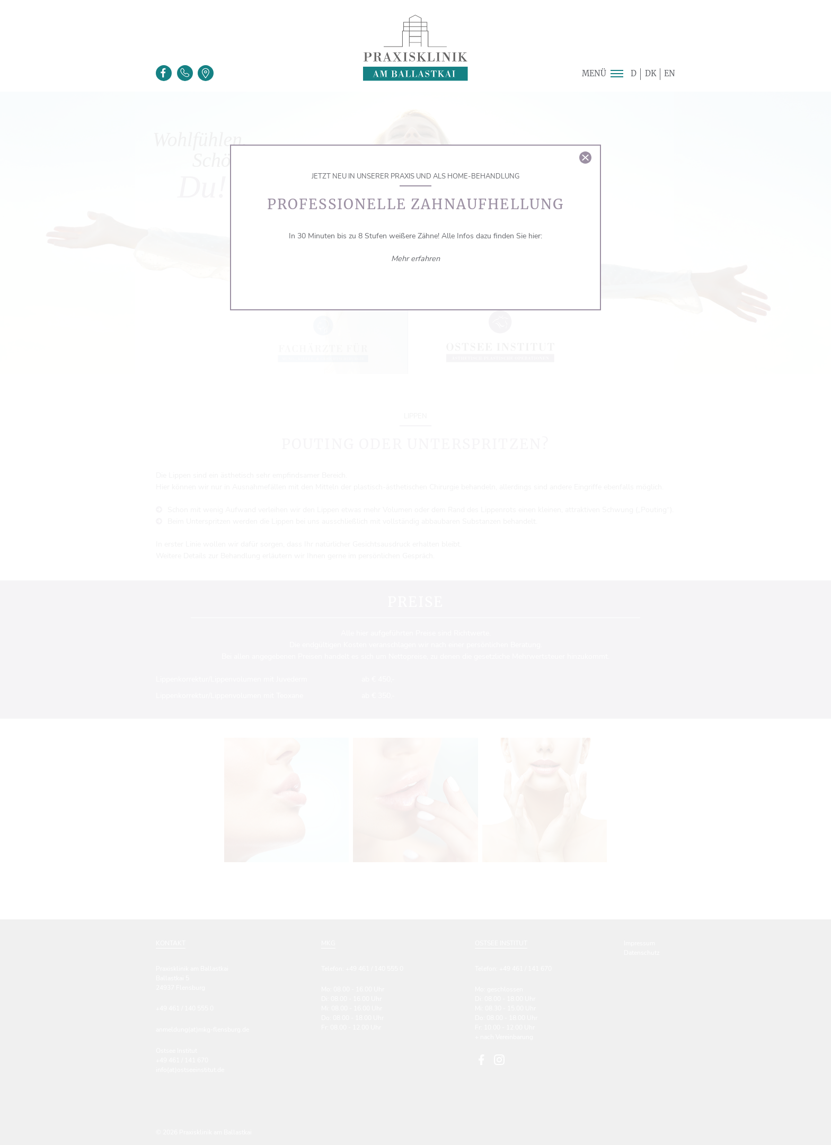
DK (650, 73)
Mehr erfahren (415, 258)
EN (669, 73)
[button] (616, 73)
